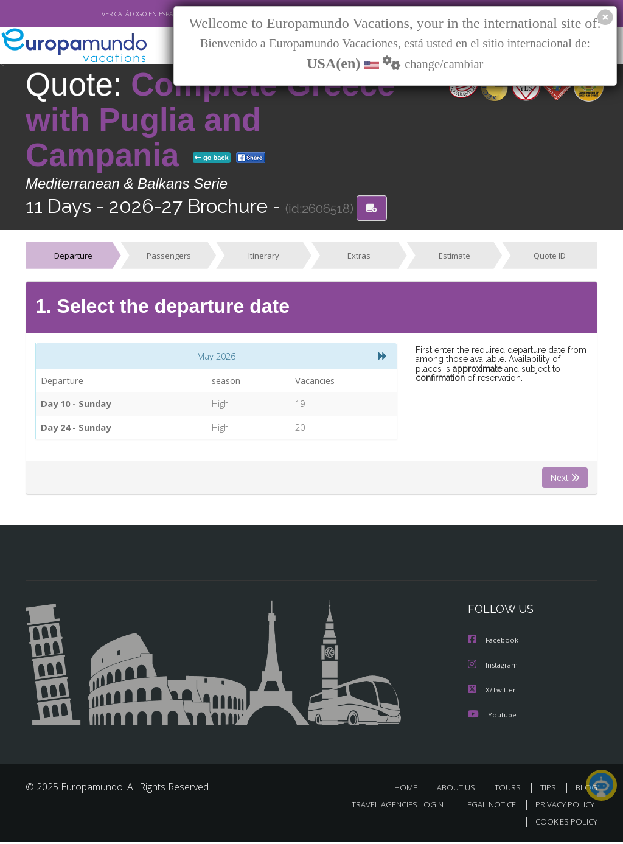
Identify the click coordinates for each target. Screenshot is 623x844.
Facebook (494, 643)
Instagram (494, 667)
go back (212, 158)
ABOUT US (459, 789)
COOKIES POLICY (563, 823)
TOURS (510, 789)
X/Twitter (492, 692)
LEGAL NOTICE (483, 806)
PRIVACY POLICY (561, 806)
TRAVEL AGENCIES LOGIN (388, 806)
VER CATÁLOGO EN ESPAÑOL (116, 14)
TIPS (550, 789)
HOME (410, 789)
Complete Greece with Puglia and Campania (210, 120)
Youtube (492, 716)
